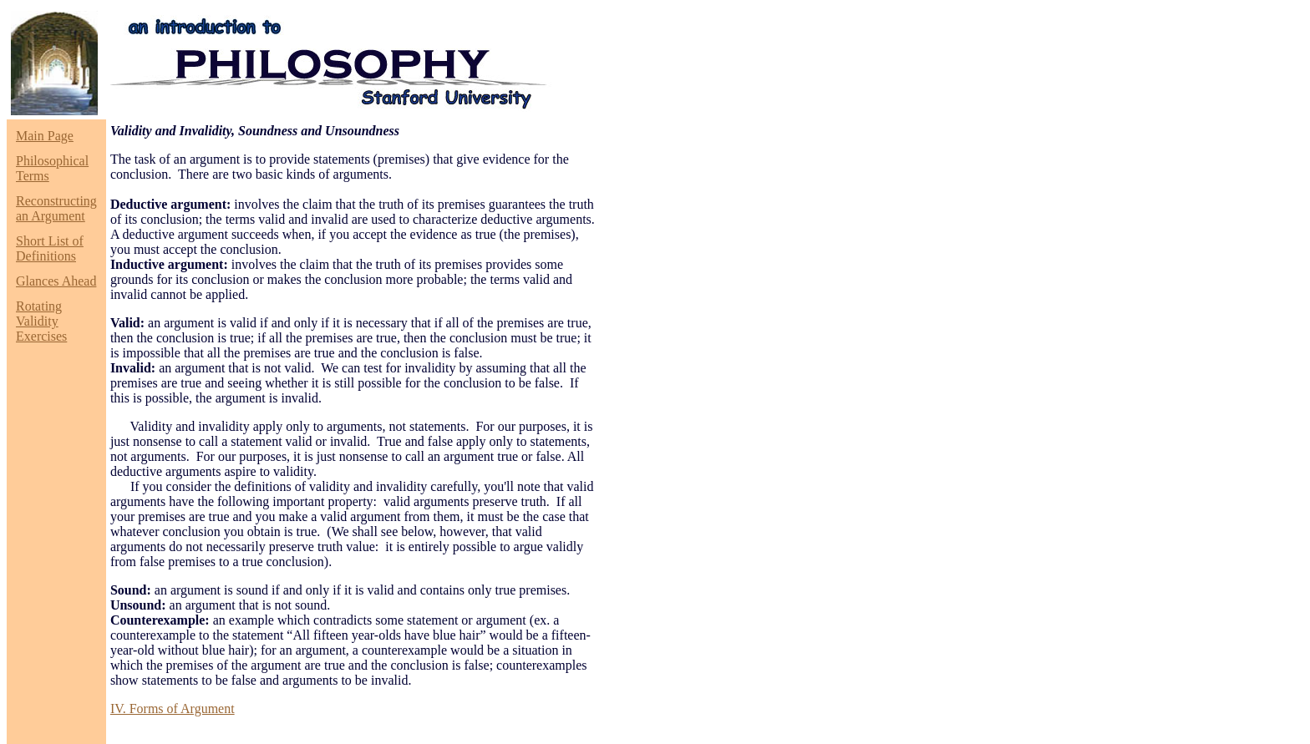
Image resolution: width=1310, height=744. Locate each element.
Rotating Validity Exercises (41, 321)
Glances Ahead (56, 281)
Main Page (45, 136)
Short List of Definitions (50, 248)
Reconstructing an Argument (56, 208)
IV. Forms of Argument (172, 708)
